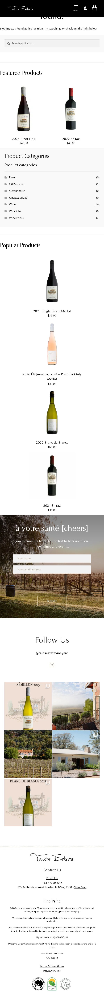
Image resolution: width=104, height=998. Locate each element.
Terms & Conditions (52, 966)
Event (12, 177)
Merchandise (17, 190)
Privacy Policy (52, 970)
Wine (12, 204)
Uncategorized (18, 197)
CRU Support (52, 958)
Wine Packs (16, 218)
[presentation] (52, 584)
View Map (80, 887)
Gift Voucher (16, 184)
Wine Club (15, 211)
